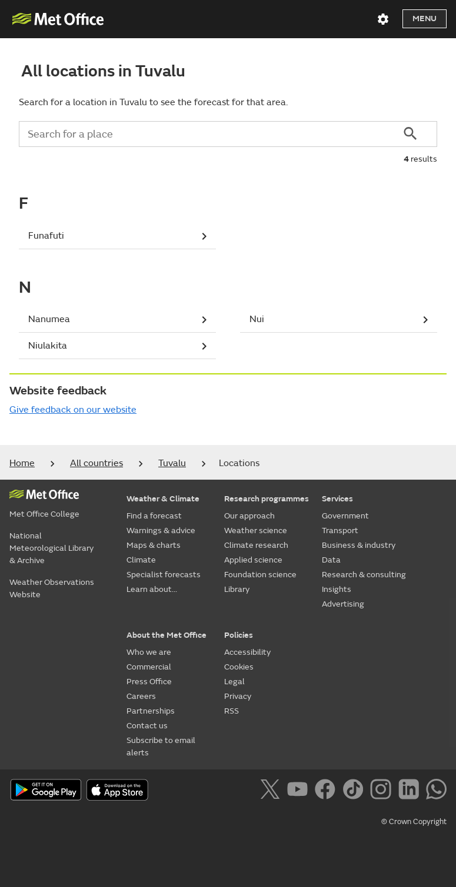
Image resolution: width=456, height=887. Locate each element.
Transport (340, 530)
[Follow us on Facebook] (327, 791)
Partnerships (151, 711)
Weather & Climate (163, 499)
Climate (141, 560)
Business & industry (358, 545)
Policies (238, 635)
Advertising (343, 604)
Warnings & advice (161, 530)
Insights (336, 589)
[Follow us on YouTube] (299, 791)
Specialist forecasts (164, 575)
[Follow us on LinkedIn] (411, 791)
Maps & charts (154, 545)
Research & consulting (364, 575)
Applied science (253, 560)
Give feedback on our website (73, 410)
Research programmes (266, 499)
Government (345, 516)
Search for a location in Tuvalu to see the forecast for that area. (153, 102)
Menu (424, 19)
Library (236, 589)
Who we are (149, 652)
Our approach (249, 516)
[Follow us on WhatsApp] (436, 791)
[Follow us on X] (272, 791)
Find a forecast (154, 516)
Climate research (256, 545)
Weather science (255, 530)
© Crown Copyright (414, 821)
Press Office (149, 682)
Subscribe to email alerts (161, 746)
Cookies (239, 667)
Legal (234, 682)
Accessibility (247, 652)
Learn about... (152, 589)
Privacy (237, 696)
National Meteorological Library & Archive (51, 548)
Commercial (149, 667)
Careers (141, 696)
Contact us (147, 726)
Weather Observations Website (51, 588)
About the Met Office (167, 635)
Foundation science (260, 575)
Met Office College (44, 514)
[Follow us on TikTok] (355, 791)
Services (337, 499)
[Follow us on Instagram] (382, 791)
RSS (231, 711)
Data (331, 560)
